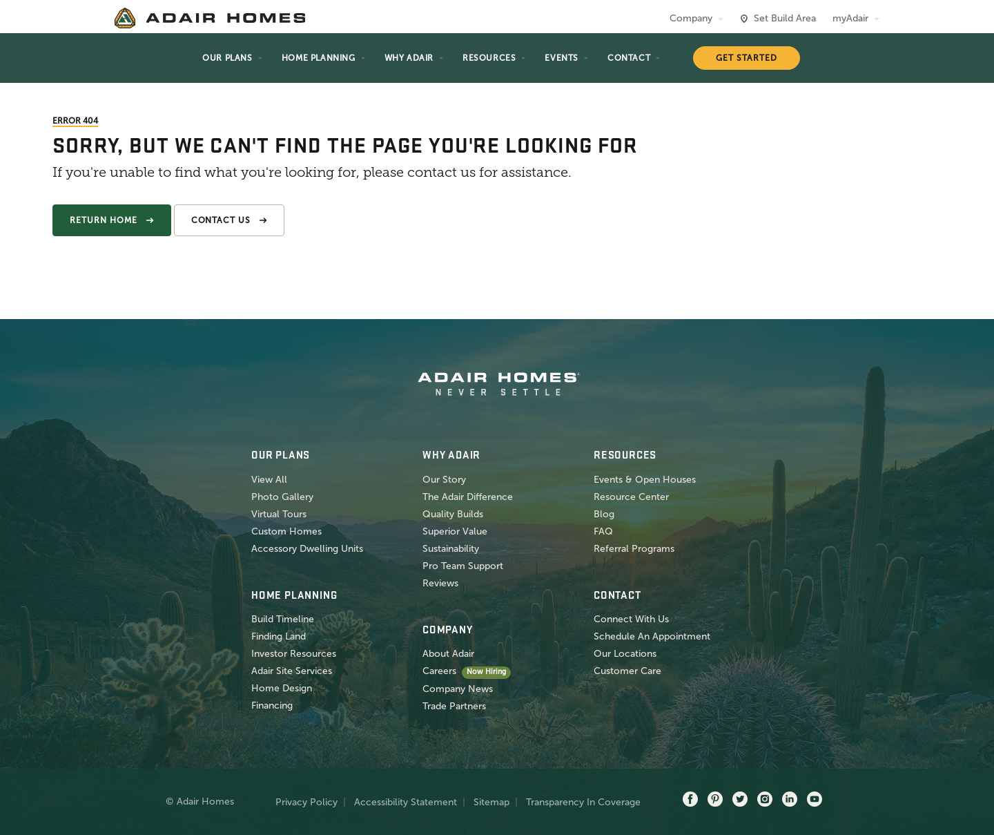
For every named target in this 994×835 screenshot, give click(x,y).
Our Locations (625, 654)
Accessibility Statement (405, 802)
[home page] (210, 18)
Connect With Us (631, 619)
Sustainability (450, 549)
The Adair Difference (467, 497)
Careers (439, 671)
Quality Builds (452, 514)
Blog (604, 514)
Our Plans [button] (227, 58)
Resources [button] (489, 58)
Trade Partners (454, 706)
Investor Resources (293, 654)
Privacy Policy (306, 802)
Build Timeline (282, 619)
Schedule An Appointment (652, 636)
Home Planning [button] (318, 58)
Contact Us (221, 220)
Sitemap (491, 802)
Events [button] (561, 58)
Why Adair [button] (408, 58)
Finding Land (278, 636)
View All (269, 479)
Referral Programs (634, 549)
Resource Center (631, 497)
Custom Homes (286, 531)
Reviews (440, 583)
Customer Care (627, 671)
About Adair (448, 654)
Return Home (103, 220)
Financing (272, 705)
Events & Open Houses (645, 479)
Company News (457, 689)
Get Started (746, 58)
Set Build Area (785, 18)
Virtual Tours (278, 514)
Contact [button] (628, 58)
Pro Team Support (462, 566)
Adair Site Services (291, 671)
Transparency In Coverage (583, 802)
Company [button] (691, 18)
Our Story (444, 479)
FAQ (603, 531)
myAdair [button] (850, 18)
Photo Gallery (282, 497)
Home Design (281, 688)
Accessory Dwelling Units (307, 549)
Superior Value (454, 531)
